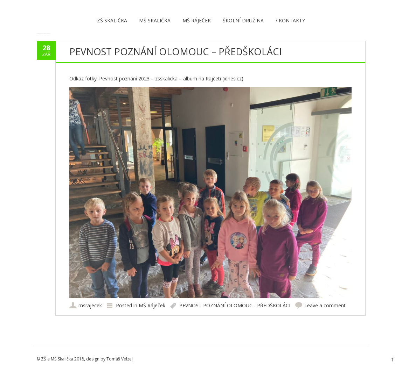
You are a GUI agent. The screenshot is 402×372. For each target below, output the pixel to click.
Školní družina (243, 20)
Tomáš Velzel (119, 359)
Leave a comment (325, 305)
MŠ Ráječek (196, 20)
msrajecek (90, 305)
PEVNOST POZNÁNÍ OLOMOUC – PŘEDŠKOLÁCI (175, 51)
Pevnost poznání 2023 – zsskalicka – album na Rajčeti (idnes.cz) (171, 78)
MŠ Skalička (155, 20)
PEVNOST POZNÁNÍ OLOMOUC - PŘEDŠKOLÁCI (234, 305)
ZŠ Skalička (112, 20)
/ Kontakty (290, 20)
